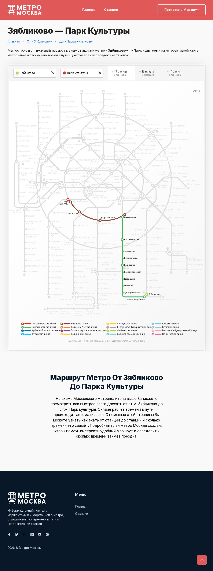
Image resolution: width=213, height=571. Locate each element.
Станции (111, 10)
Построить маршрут (181, 10)
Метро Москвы (30, 547)
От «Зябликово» (39, 41)
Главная (89, 10)
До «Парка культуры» (76, 41)
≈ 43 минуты (119, 73)
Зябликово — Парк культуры (69, 30)
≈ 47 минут (174, 73)
